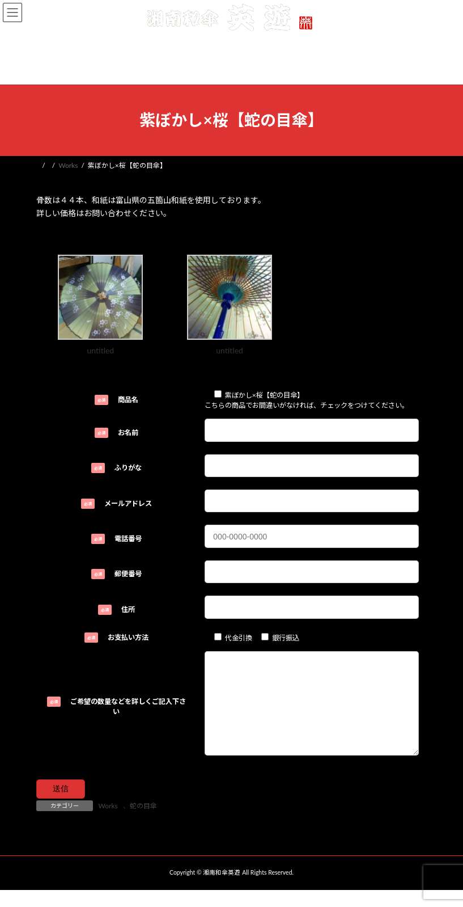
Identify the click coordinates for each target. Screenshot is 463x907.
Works (108, 823)
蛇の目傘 (143, 823)
